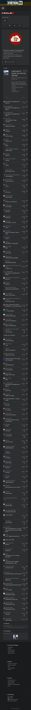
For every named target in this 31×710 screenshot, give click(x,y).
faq (8, 666)
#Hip (16, 81)
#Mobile (24, 83)
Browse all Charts (10, 61)
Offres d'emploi (11, 683)
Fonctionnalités (11, 650)
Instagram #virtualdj (13, 699)
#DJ (21, 83)
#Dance (13, 83)
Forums (9, 669)
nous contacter (11, 681)
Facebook (10, 696)
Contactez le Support (12, 663)
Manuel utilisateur (12, 665)
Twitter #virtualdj (12, 700)
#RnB (24, 81)
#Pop (21, 81)
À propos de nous (12, 680)
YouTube (10, 698)
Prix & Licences (11, 651)
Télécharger (10, 647)
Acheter (9, 648)
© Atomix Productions (15, 708)
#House (13, 81)
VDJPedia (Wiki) (11, 668)
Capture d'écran (11, 653)
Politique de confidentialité (14, 684)
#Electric (17, 83)
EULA (9, 686)
